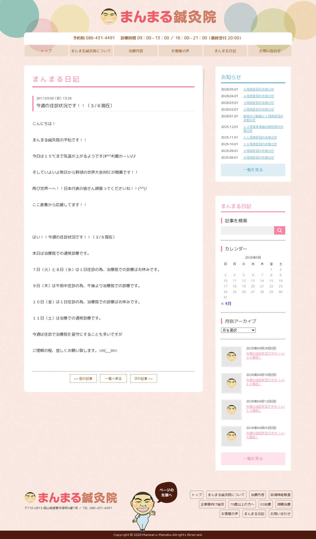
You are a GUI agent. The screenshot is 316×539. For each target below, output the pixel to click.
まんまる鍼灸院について (91, 50)
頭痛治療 (284, 504)
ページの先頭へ (154, 507)
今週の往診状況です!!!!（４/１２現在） (265, 408)
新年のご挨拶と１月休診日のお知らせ (263, 118)
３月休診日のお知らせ (258, 103)
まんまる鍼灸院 (158, 16)
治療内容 (136, 50)
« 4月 (226, 303)
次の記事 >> (143, 378)
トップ (46, 50)
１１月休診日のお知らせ (260, 137)
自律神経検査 (280, 494)
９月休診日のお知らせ (258, 151)
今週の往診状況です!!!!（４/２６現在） (265, 355)
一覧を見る (253, 169)
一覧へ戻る (113, 378)
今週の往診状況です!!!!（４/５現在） (265, 435)
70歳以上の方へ (242, 504)
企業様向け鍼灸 (212, 504)
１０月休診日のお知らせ (260, 144)
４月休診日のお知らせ (258, 96)
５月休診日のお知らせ (258, 89)
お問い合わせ (270, 50)
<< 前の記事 (83, 378)
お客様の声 (180, 50)
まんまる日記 (225, 50)
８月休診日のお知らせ (258, 157)
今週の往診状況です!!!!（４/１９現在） (265, 382)
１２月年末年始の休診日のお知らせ (263, 129)
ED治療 (265, 504)
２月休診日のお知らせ (258, 109)
